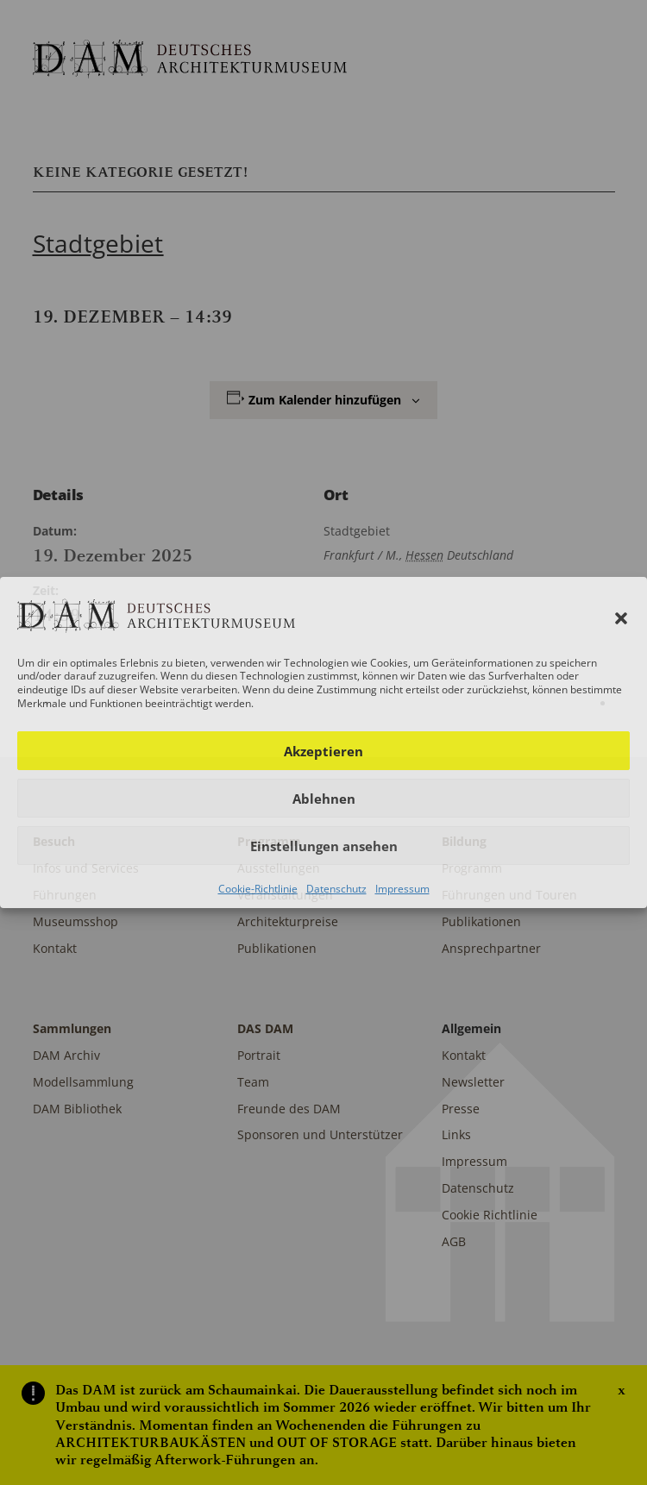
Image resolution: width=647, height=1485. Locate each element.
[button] (621, 618)
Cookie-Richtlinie (258, 888)
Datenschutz (336, 888)
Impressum (402, 888)
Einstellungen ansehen (324, 846)
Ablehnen (323, 798)
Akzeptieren (323, 751)
